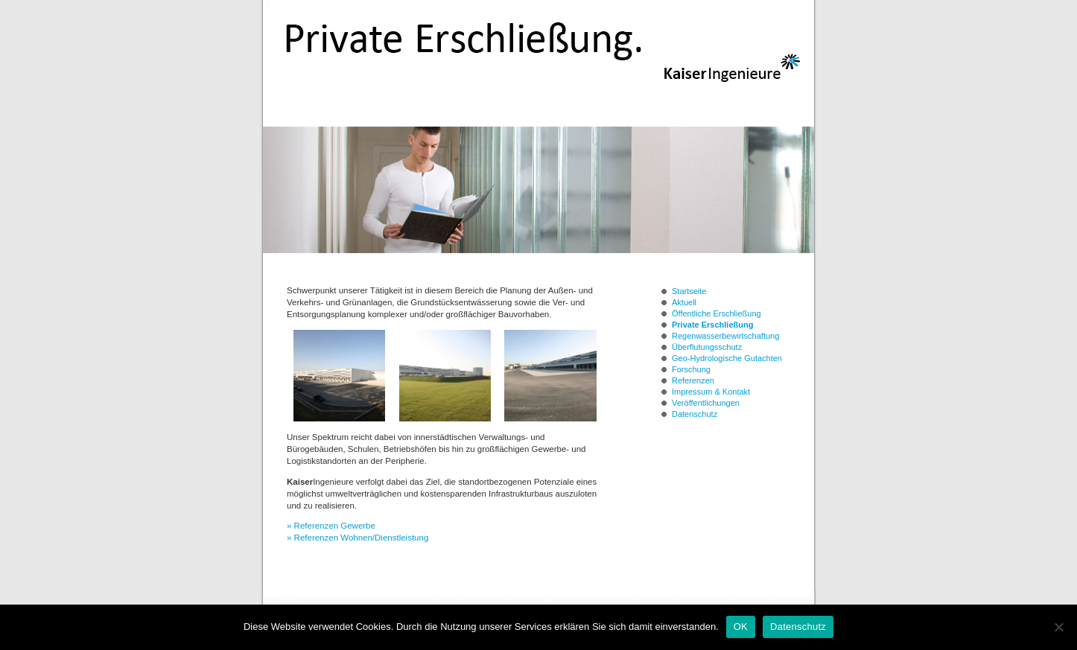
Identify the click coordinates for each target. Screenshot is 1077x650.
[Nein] (1058, 626)
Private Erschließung (712, 324)
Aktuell (684, 302)
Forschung (691, 369)
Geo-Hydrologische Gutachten (727, 358)
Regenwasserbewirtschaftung (725, 335)
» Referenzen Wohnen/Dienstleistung (357, 537)
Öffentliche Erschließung (716, 313)
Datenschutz (694, 414)
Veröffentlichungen (706, 402)
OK (741, 626)
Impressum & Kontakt (711, 391)
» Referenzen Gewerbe (331, 525)
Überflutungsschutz (707, 346)
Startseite (689, 291)
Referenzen (693, 380)
